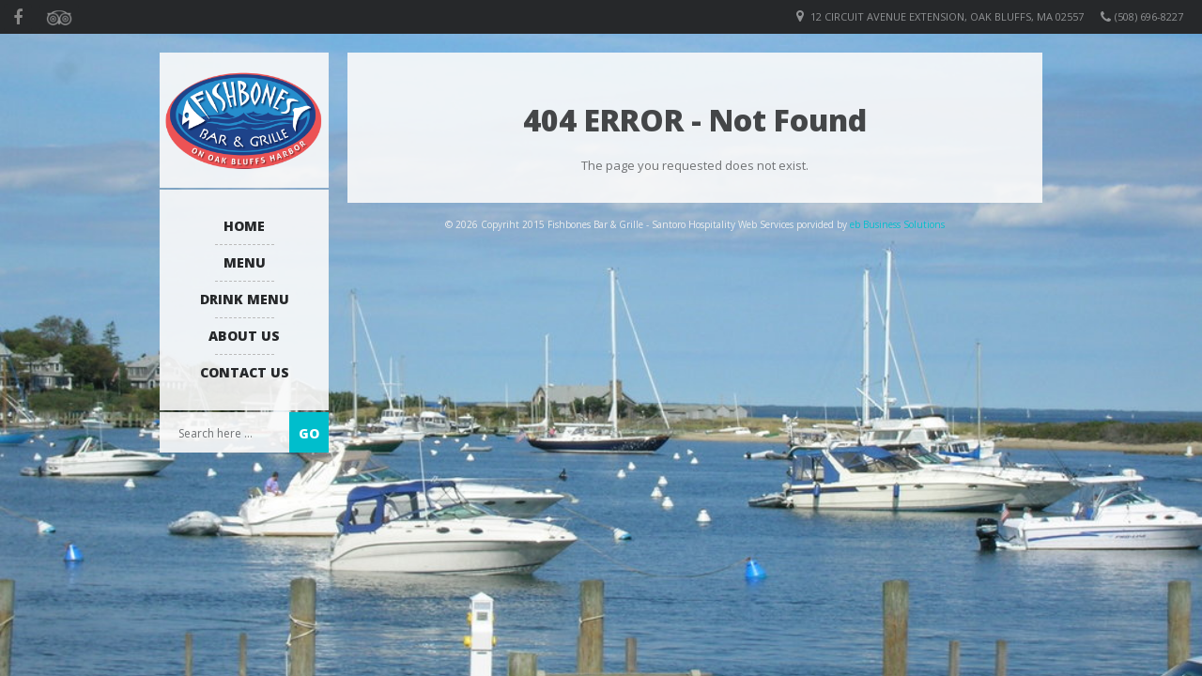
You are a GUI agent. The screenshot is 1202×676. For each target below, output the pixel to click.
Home (244, 226)
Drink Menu (244, 299)
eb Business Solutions (897, 224)
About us (244, 336)
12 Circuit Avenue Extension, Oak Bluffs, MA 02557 (947, 16)
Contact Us (244, 372)
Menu (244, 262)
